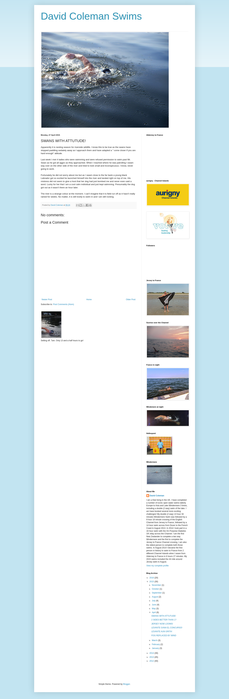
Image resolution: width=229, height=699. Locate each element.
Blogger (126, 684)
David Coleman (157, 495)
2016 (151, 578)
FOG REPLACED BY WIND (163, 635)
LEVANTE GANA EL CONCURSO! (166, 627)
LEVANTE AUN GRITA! (161, 631)
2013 (151, 657)
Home (89, 299)
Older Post (131, 299)
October (155, 589)
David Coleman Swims (91, 16)
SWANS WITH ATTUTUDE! (163, 616)
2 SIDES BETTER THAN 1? (163, 620)
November (157, 585)
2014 (151, 653)
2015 (151, 581)
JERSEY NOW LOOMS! (162, 624)
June (154, 605)
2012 (151, 661)
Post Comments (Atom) (63, 304)
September (157, 593)
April (154, 612)
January (155, 648)
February (156, 644)
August (155, 597)
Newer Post (47, 299)
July (154, 601)
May (154, 608)
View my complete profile (157, 565)
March (155, 640)
